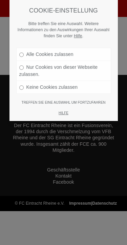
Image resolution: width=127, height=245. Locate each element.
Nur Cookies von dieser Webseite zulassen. (58, 65)
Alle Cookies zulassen (46, 49)
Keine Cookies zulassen (48, 81)
